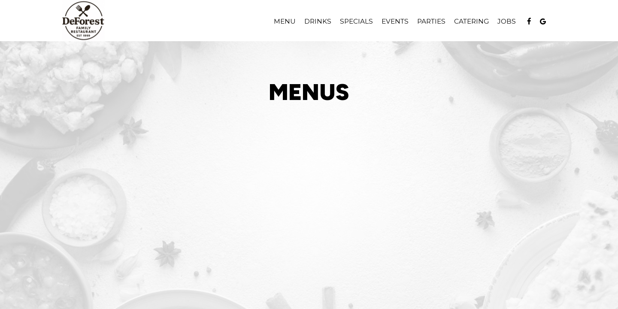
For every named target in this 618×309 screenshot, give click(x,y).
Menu (285, 21)
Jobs (506, 21)
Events (395, 21)
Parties (431, 21)
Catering (471, 21)
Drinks (317, 21)
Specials (356, 21)
